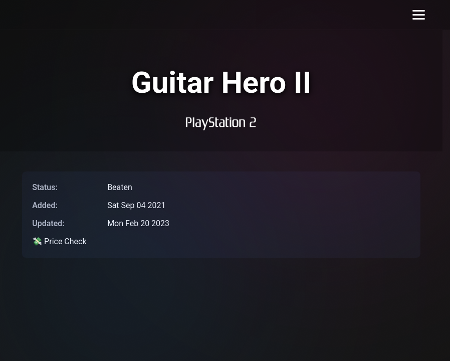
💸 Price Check (59, 241)
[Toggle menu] (418, 15)
